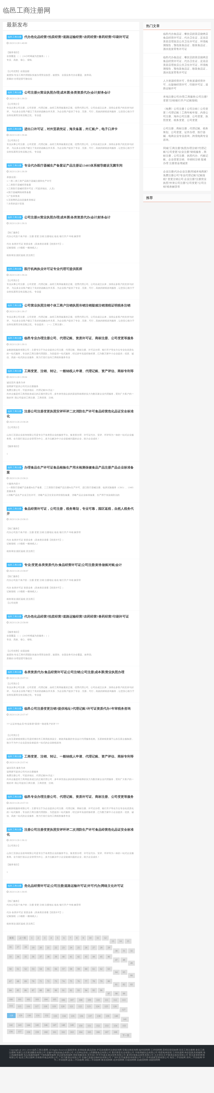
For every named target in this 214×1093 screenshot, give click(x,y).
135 (72, 1043)
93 (78, 1017)
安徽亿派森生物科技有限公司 (96, 1084)
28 (101, 974)
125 (106, 1033)
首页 (11, 965)
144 (28, 1052)
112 (115, 1027)
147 (54, 1052)
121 (71, 1033)
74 (63, 1008)
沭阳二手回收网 (92, 1086)
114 (11, 1033)
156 (11, 1058)
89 (48, 1017)
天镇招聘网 (130, 1086)
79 (101, 1008)
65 (124, 999)
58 (71, 996)
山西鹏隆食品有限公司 (99, 1079)
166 (98, 1059)
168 (115, 1059)
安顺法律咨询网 (130, 1077)
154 (115, 1053)
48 (124, 987)
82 (124, 1011)
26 (86, 974)
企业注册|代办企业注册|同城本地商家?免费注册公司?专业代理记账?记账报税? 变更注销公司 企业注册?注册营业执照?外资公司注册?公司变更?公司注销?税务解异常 (185, 179)
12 (105, 965)
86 (25, 1017)
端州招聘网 (144, 1077)
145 (37, 1052)
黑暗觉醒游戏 (80, 1081)
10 (90, 965)
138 (98, 1043)
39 (56, 984)
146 (45, 1052)
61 (94, 996)
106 (63, 1027)
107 (72, 1027)
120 (62, 1033)
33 (10, 984)
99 (124, 1020)
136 (81, 1043)
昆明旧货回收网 (170, 1077)
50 (10, 996)
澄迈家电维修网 (64, 1081)
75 (71, 1008)
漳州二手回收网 (194, 1084)
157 (19, 1058)
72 (48, 1008)
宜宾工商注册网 (187, 1077)
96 (101, 1017)
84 (10, 1017)
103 (37, 1026)
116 (28, 1033)
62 (101, 996)
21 (48, 974)
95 (94, 1017)
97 (109, 1020)
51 (18, 996)
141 (125, 1046)
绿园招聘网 (154, 1086)
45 (101, 984)
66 (131, 1002)
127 (123, 1037)
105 (54, 1026)
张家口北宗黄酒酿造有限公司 (31, 1079)
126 (115, 1033)
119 (54, 1033)
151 (89, 1053)
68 (18, 1008)
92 (71, 1017)
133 (55, 1043)
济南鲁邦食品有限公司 (46, 1084)
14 (120, 968)
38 (48, 984)
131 (38, 1042)
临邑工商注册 (15, 37)
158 (28, 1059)
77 (86, 1008)
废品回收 (91, 1077)
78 (94, 1008)
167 (106, 1059)
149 (72, 1052)
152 (98, 1053)
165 (89, 1059)
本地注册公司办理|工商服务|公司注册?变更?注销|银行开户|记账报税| (185, 98)
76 (78, 1008)
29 (109, 974)
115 (19, 1033)
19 (33, 974)
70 (33, 1008)
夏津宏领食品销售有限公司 (140, 1081)
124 (97, 1033)
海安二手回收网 (178, 1084)
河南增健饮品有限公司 (146, 1079)
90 (56, 1017)
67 (10, 1008)
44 (94, 984)
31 (124, 978)
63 (109, 996)
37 (41, 984)
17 (18, 974)
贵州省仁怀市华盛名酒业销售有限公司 (106, 1081)
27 (94, 974)
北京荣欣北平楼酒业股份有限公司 (171, 1081)
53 (33, 996)
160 (45, 1059)
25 (78, 974)
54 (41, 996)
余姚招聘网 (142, 1086)
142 (11, 1052)
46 (109, 984)
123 (88, 1033)
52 (25, 996)
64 (116, 999)
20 (41, 974)
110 (98, 1027)
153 (106, 1053)
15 (128, 968)
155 (124, 1053)
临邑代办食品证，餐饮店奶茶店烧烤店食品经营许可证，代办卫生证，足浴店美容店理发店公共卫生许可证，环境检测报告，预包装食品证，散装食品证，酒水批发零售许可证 (185, 41)
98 (116, 1020)
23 (63, 974)
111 (106, 1027)
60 (86, 996)
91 (63, 1017)
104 (45, 1026)
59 (78, 996)
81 (116, 1011)
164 (80, 1059)
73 (56, 1008)
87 (33, 1017)
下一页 (125, 1062)
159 (37, 1059)
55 (48, 996)
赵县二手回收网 (76, 1086)
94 (86, 1017)
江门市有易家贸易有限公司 (155, 1084)
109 (89, 1027)
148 (63, 1052)
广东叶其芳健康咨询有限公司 (126, 1084)
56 (56, 996)
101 (19, 1026)
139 (107, 1043)
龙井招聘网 (118, 1086)
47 (116, 987)
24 (71, 974)
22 (56, 974)
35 (25, 984)
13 (113, 968)
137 (90, 1043)
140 (116, 1043)
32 (131, 978)
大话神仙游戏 (81, 1079)
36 (33, 984)
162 (63, 1059)
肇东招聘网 (106, 1086)
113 (123, 1027)
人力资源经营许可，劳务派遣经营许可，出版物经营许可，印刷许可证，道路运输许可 (185, 84)
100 (11, 1026)
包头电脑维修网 (32, 1081)
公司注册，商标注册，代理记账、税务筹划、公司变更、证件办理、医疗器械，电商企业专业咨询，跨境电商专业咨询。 (185, 134)
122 (80, 1033)
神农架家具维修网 (193, 1079)
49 (131, 990)
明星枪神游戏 (165, 1079)
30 (116, 978)
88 (41, 1017)
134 (64, 1043)
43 (86, 984)
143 (19, 1052)
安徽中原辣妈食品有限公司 (60, 1079)
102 (28, 1026)
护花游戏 (101, 1077)
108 (80, 1027)
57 (63, 996)
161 (54, 1059)
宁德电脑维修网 (48, 1081)
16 (10, 974)
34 (18, 984)
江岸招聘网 (156, 1077)
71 (41, 1008)
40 (63, 984)
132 (46, 1042)
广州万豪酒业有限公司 (69, 1084)
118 (45, 1033)
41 (71, 984)
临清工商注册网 (27, 1084)
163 (72, 1059)
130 (29, 1042)
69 (25, 1008)
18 (25, 974)
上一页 (22, 965)
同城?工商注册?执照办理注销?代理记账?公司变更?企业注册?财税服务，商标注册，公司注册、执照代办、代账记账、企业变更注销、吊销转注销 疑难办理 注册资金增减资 (185, 156)
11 (98, 965)
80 (109, 1008)
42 (78, 984)
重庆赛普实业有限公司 (123, 1079)
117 (37, 1033)
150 (80, 1053)
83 (131, 1011)
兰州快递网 (178, 1079)
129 (20, 1042)
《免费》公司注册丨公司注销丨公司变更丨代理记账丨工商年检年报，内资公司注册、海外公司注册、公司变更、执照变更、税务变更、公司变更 (185, 114)
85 (18, 1017)
